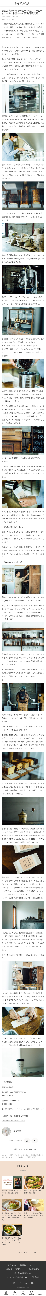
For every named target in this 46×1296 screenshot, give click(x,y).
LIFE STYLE (5, 19)
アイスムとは (12, 1265)
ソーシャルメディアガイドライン (17, 1277)
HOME (4, 1155)
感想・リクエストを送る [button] (23, 1149)
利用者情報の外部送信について (23, 1273)
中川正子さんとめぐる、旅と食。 (18, 1155)
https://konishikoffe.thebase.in (13, 1121)
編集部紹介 (23, 1265)
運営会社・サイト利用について (15, 1269)
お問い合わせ (35, 1277)
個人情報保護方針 (34, 1269)
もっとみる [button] (23, 1252)
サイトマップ (34, 1265)
